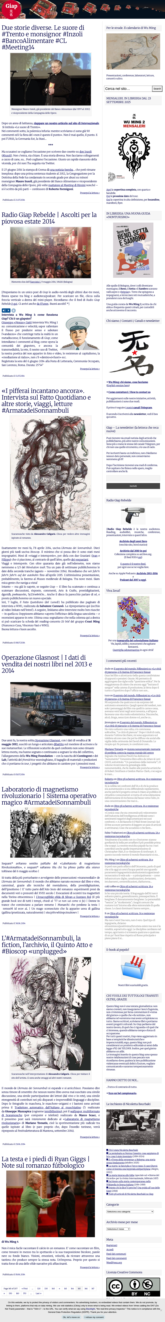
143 (65, 1288)
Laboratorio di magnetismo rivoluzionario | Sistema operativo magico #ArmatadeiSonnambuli (49, 796)
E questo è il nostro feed (133, 563)
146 (86, 1288)
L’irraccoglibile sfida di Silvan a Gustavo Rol (63, 897)
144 (72, 1288)
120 (38, 1288)
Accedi (109, 1249)
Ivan (94, 555)
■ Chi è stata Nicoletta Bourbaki (122, 1150)
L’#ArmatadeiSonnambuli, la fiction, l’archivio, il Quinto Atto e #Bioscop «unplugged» (47, 945)
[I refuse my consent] (161, 1310)
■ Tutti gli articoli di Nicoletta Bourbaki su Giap (129, 1194)
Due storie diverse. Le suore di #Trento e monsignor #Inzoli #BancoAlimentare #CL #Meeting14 (43, 37)
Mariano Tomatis (114, 749)
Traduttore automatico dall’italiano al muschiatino (48, 1107)
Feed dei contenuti (116, 1253)
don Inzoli (85, 151)
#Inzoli (6, 155)
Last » (38, 1293)
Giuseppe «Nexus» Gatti (17, 322)
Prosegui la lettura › (90, 192)
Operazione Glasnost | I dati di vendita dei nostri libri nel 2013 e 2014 (47, 664)
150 (10, 1293)
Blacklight (90, 1309)
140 (53, 1288)
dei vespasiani (79, 559)
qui (139, 557)
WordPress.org (114, 1262)
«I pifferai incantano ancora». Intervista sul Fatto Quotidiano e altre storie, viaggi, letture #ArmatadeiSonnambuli (46, 400)
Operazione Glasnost (47, 740)
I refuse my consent (94, 1317)
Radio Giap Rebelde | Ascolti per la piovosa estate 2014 (49, 218)
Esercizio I (35, 281)
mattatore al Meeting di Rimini (67, 185)
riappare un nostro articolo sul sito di (66, 123)
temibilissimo (52, 1111)
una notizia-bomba (61, 169)
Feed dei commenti (116, 1258)
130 (46, 1288)
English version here (118, 385)
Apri (108, 189)
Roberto (109, 779)
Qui (108, 196)
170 (24, 1293)
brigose (125, 291)
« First (25, 1288)
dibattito (59, 744)
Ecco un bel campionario (122, 1093)
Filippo (6, 559)
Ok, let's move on (71, 1317)
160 (17, 1293)
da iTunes (43, 303)
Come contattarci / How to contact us (129, 392)
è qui (14, 303)
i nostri (138, 407)
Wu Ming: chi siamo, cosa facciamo (128, 382)
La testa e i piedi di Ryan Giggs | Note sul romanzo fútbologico (46, 1162)
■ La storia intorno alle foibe (120, 1175)
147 (93, 1288)
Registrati (111, 1245)
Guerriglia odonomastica (126, 650)
